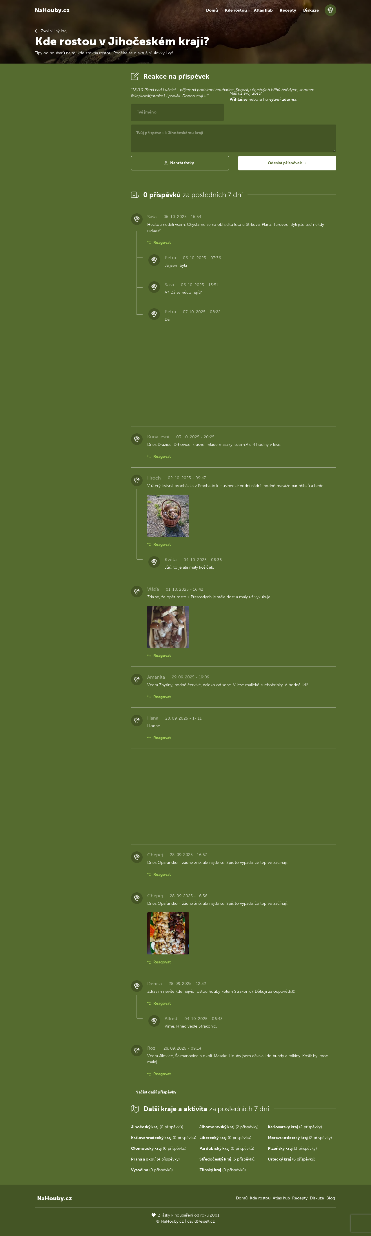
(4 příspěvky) (155, 1159)
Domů (212, 10)
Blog (330, 1198)
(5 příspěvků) (227, 1159)
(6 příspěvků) (291, 1159)
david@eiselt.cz (201, 1221)
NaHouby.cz (52, 10)
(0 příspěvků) (157, 1127)
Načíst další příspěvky (155, 1092)
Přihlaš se (239, 99)
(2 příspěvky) (229, 1127)
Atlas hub (263, 10)
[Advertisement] (78, 158)
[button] (180, 163)
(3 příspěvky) (292, 1148)
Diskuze (311, 10)
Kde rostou (236, 10)
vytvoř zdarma (282, 99)
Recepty (288, 10)
